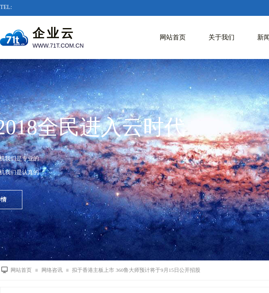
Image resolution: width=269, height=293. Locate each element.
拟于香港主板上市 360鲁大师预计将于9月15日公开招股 (136, 270)
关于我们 (221, 37)
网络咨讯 (52, 270)
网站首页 (173, 37)
